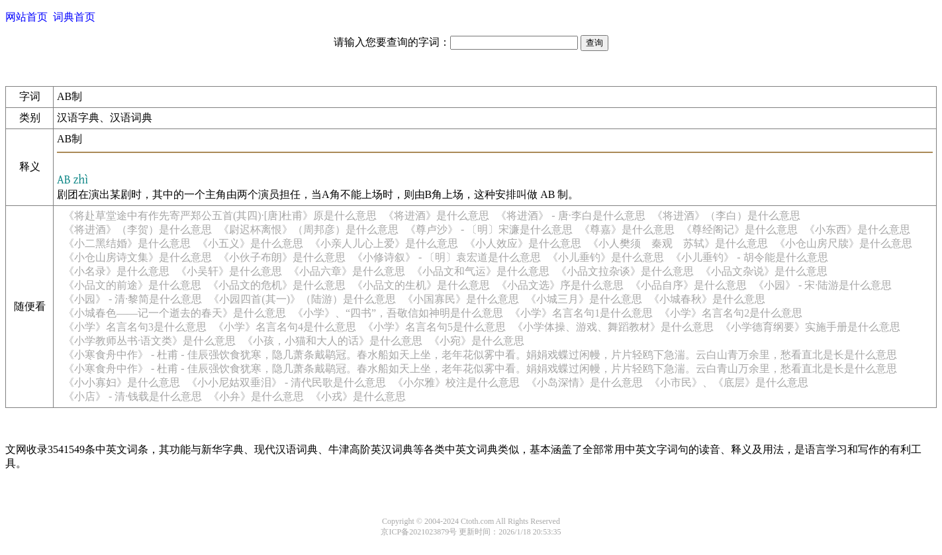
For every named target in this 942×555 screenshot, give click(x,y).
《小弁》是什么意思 (256, 396)
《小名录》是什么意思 (116, 271)
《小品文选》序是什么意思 (560, 285)
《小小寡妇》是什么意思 (122, 382)
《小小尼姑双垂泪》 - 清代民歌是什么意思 (286, 382)
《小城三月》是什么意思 (584, 299)
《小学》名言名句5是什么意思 (434, 326)
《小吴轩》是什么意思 (229, 271)
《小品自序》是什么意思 (688, 285)
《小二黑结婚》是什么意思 (127, 243)
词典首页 (74, 17)
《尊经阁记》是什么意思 (739, 229)
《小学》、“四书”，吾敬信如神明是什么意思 (398, 313)
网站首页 (26, 17)
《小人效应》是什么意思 (523, 243)
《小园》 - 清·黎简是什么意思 (133, 299)
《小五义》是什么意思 (250, 243)
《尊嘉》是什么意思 (627, 229)
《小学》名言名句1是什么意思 (581, 313)
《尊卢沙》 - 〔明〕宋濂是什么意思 (489, 229)
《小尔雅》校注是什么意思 (456, 382)
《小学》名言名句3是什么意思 (135, 326)
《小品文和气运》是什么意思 (480, 271)
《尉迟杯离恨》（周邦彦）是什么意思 (308, 229)
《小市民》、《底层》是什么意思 (728, 382)
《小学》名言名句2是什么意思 (730, 313)
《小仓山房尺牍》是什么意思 (843, 243)
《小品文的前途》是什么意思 (132, 285)
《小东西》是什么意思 (857, 229)
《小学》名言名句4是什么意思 (284, 326)
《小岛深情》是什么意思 (584, 382)
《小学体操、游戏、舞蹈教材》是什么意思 (613, 326)
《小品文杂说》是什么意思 (763, 271)
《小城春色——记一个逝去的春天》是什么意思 (175, 313)
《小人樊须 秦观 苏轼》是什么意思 (678, 243)
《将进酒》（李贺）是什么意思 (138, 229)
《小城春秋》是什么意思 (707, 299)
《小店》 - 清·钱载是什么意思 (133, 396)
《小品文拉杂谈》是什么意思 (625, 271)
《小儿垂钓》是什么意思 (605, 257)
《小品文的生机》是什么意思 (421, 285)
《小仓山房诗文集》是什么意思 (138, 257)
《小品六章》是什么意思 (347, 271)
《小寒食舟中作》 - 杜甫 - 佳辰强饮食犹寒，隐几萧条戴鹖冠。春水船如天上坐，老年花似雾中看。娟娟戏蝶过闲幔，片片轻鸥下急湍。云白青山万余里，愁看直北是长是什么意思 (480, 368)
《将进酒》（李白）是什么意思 (726, 215)
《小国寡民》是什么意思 (460, 299)
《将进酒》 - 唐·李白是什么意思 (570, 215)
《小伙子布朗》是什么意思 (282, 257)
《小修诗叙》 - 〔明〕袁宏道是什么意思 (446, 257)
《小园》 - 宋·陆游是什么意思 (822, 285)
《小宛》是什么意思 (476, 340)
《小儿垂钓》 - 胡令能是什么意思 (749, 257)
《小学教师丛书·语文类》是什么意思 (150, 340)
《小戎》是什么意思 (358, 396)
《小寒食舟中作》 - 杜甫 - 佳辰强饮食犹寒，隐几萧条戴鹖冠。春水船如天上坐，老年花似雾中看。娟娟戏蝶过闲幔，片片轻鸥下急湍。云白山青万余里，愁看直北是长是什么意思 (480, 354)
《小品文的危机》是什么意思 (277, 285)
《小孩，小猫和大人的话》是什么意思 (332, 340)
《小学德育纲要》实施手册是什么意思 (810, 326)
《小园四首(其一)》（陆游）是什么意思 (302, 299)
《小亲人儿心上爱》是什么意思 (384, 243)
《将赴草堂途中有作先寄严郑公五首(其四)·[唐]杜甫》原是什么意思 (220, 215)
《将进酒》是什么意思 (436, 215)
